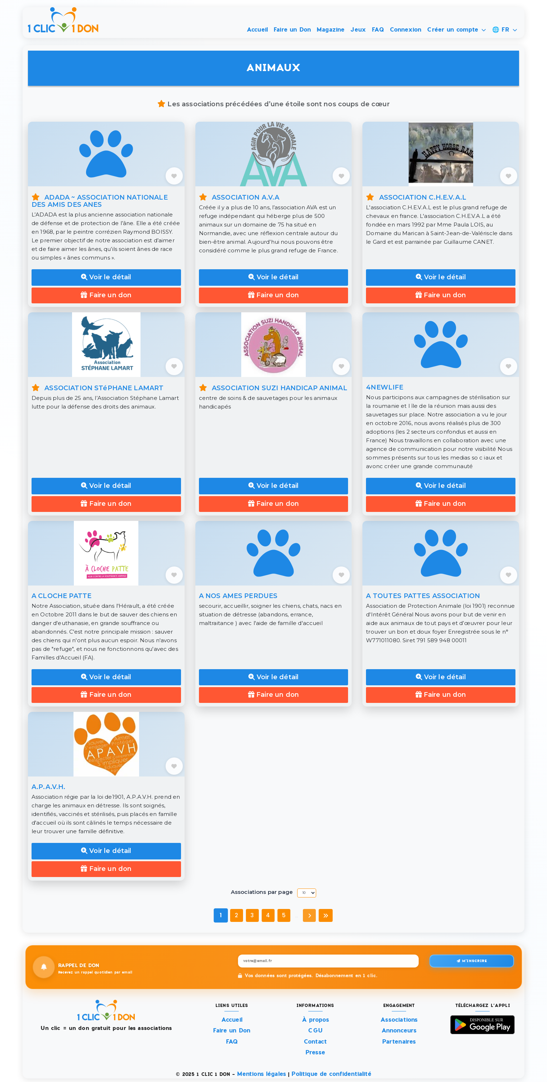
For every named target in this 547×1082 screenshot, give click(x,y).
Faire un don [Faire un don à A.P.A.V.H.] (106, 869)
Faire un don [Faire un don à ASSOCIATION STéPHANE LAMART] (106, 504)
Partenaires (399, 1041)
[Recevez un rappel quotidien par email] (328, 961)
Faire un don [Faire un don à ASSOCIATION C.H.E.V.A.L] (440, 295)
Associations (399, 1020)
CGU (315, 1030)
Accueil (257, 29)
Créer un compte (456, 29)
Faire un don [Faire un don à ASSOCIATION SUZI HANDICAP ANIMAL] (273, 504)
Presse (315, 1052)
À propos (315, 1020)
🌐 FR (504, 29)
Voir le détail (106, 277)
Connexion (405, 29)
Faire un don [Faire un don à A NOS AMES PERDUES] (273, 695)
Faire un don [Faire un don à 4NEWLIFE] (440, 504)
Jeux (358, 29)
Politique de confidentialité (331, 1074)
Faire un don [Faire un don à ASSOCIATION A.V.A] (273, 295)
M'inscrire (472, 961)
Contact (315, 1041)
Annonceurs (399, 1030)
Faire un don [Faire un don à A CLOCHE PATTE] (106, 695)
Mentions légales (261, 1074)
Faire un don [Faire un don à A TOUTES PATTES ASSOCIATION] (440, 695)
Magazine (330, 29)
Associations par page (262, 892)
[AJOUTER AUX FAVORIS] (174, 176)
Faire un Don (292, 29)
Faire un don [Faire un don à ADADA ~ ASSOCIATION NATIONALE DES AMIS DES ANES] (106, 295)
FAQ (378, 29)
